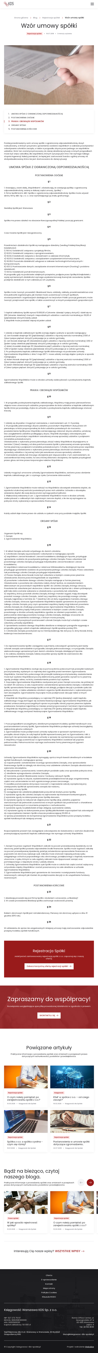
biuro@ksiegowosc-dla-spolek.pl (78, 1334)
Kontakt (49, 1284)
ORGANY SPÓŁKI (18, 125)
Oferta (49, 1275)
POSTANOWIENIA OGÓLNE (22, 117)
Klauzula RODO (49, 1297)
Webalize (89, 1346)
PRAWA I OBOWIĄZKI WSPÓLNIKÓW (27, 121)
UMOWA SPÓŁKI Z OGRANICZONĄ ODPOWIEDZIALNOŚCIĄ (37, 114)
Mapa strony (49, 1288)
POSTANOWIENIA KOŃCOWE (24, 129)
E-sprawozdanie (49, 1280)
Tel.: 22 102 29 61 (86, 1327)
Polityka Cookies (49, 1292)
